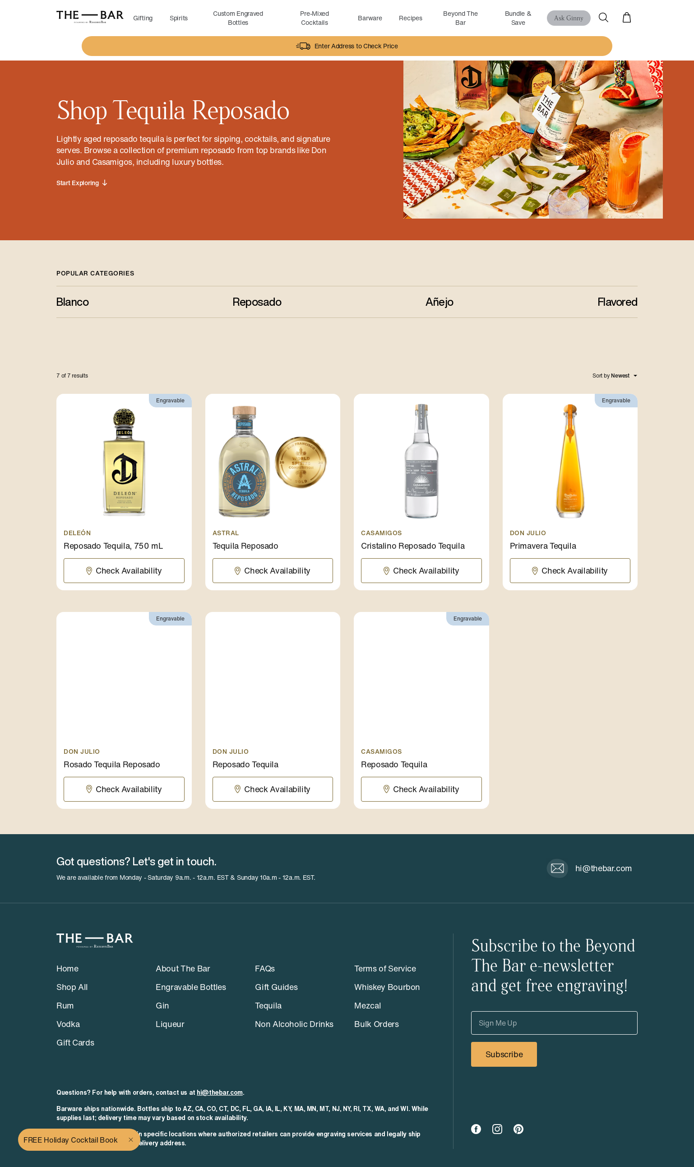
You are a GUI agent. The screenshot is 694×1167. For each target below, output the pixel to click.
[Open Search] (603, 18)
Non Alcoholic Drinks (294, 1024)
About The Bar (183, 968)
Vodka (67, 1024)
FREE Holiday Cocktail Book (70, 1139)
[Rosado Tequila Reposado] (124, 710)
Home (67, 968)
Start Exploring (81, 182)
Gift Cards (75, 1042)
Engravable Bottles (191, 987)
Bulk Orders (376, 1024)
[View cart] (627, 18)
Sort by (600, 375)
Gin (162, 1005)
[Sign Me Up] (554, 1023)
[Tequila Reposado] (273, 492)
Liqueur (170, 1024)
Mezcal (367, 1005)
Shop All (72, 987)
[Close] (131, 1140)
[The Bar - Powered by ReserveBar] (90, 18)
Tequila (268, 1005)
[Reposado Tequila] (273, 710)
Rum (65, 1005)
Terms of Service (385, 968)
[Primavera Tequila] (570, 492)
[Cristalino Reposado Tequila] (421, 492)
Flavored (618, 301)
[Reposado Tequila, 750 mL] (124, 492)
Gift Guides (276, 987)
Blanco (72, 301)
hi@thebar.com (220, 1092)
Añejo (439, 301)
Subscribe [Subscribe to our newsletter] (504, 1054)
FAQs (265, 968)
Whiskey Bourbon (387, 987)
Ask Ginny (568, 17)
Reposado (257, 301)
